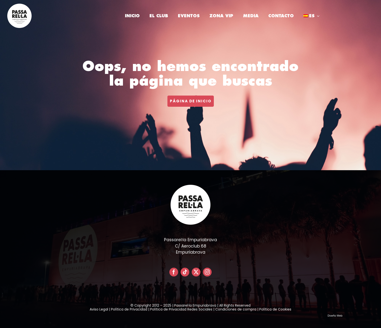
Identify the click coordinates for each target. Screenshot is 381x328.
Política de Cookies (275, 309)
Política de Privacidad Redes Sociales (181, 309)
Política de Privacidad (129, 309)
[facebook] (173, 272)
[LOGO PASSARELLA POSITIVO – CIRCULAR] (19, 6)
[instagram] (207, 272)
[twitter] (196, 272)
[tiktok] (185, 272)
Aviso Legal (99, 309)
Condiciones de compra (235, 309)
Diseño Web (335, 316)
